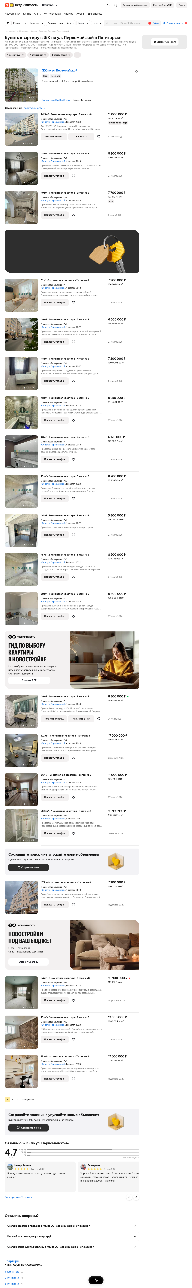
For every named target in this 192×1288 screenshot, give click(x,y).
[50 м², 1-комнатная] (23, 610)
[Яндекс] (7, 5)
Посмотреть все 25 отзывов (18, 1197)
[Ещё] (77, 55)
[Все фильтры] (8, 23)
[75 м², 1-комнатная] (23, 1073)
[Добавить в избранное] (136, 71)
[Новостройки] (13, 13)
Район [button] (156, 23)
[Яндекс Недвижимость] (24, 5)
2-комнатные (12, 1277)
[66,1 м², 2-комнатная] (23, 791)
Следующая (29, 1099)
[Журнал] (81, 13)
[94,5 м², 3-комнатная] (23, 131)
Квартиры (12, 1261)
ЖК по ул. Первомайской (53, 122)
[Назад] (129, 1197)
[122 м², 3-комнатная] (23, 752)
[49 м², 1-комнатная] (23, 209)
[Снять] (37, 13)
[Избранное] (109, 5)
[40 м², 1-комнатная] (23, 532)
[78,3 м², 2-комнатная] (23, 827)
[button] (115, 5)
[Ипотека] (68, 13)
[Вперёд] (136, 1197)
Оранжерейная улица (51, 119)
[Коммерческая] (52, 13)
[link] (181, 5)
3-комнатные (12, 1283)
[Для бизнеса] (94, 13)
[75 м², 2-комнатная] (23, 493)
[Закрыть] (186, 23)
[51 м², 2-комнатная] (23, 297)
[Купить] (27, 13)
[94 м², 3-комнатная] (23, 994)
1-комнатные (12, 1271)
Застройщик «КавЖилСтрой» (56, 100)
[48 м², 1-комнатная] (23, 170)
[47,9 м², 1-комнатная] (23, 899)
